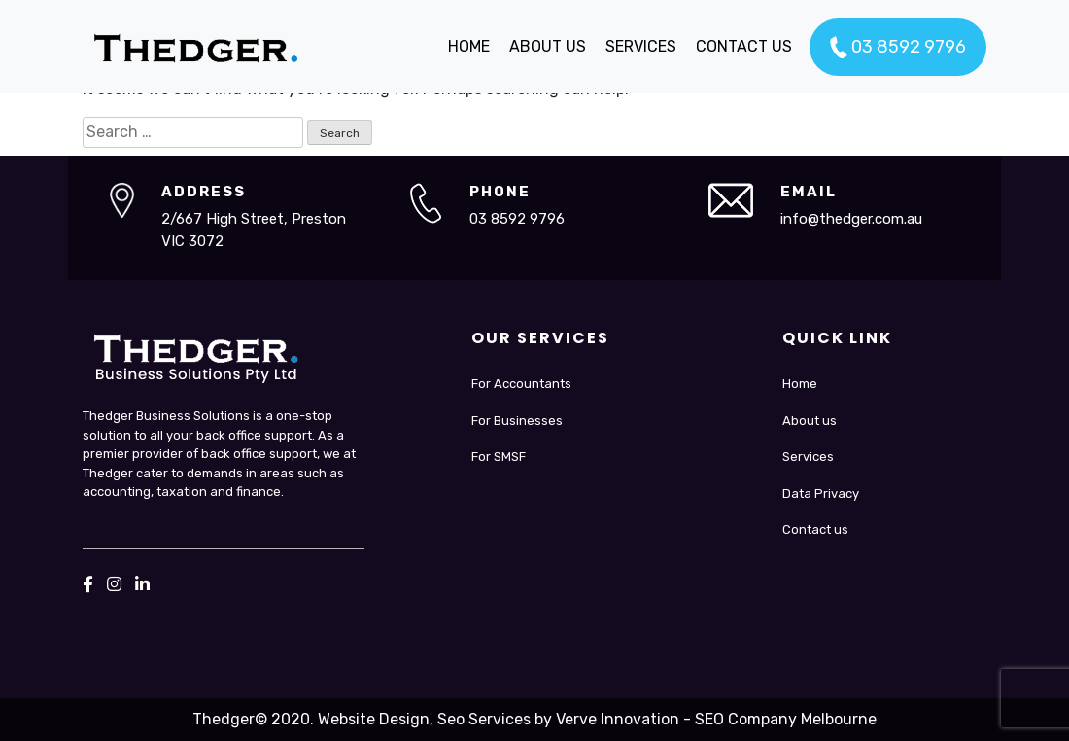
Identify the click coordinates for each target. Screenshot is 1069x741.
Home (799, 383)
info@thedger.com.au (851, 219)
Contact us (815, 529)
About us (809, 420)
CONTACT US (744, 46)
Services (808, 456)
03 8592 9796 (898, 47)
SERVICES (640, 46)
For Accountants (521, 383)
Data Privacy (820, 493)
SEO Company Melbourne (786, 719)
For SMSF (498, 456)
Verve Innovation (617, 719)
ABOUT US (547, 46)
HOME (469, 46)
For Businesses (517, 420)
